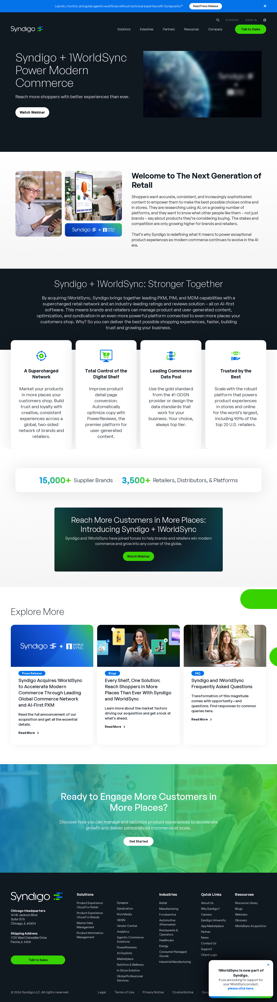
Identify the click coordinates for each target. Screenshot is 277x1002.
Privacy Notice (153, 992)
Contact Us (208, 943)
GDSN (121, 920)
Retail (163, 903)
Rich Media (125, 914)
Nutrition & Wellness (130, 965)
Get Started (138, 841)
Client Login (208, 955)
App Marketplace (212, 926)
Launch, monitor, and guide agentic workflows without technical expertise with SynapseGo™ (119, 6)
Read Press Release (205, 6)
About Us (206, 903)
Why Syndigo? (210, 909)
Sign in (251, 20)
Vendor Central (127, 926)
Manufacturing (169, 909)
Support (232, 20)
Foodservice (167, 914)
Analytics (123, 932)
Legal (102, 992)
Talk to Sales (250, 29)
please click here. (241, 988)
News (204, 938)
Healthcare (166, 940)
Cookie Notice (182, 992)
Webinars (242, 914)
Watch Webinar (32, 113)
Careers (205, 914)
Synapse (123, 903)
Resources (191, 29)
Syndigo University (213, 920)
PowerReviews (101, 419)
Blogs (239, 909)
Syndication (125, 909)
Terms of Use (124, 992)
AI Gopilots (125, 953)
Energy (163, 946)
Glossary (242, 920)
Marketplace (125, 959)
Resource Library (247, 903)
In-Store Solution (129, 970)
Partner (205, 932)
